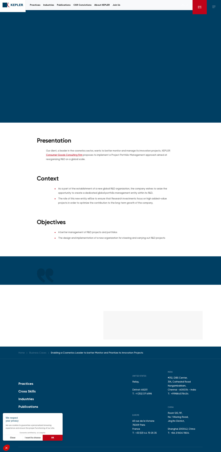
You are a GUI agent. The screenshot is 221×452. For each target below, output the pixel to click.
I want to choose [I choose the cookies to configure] (33, 438)
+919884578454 (180, 393)
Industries (26, 399)
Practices (25, 384)
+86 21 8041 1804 (180, 432)
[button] (6, 447)
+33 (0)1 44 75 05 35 (146, 432)
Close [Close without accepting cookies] (12, 438)
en (183, 7)
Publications (28, 407)
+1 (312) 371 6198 (143, 393)
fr (187, 7)
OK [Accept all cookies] (52, 438)
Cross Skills (27, 391)
